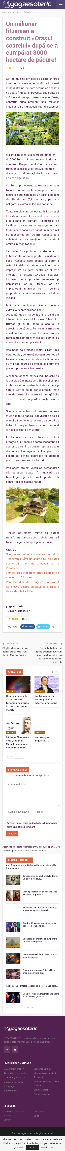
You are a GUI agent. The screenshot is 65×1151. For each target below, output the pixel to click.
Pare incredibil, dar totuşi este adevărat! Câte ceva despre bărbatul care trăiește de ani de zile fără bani (32, 586)
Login (36, 1116)
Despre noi (39, 1111)
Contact (7, 1120)
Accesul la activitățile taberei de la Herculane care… (32, 986)
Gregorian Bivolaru (43, 1069)
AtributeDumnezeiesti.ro (15, 1073)
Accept (32, 1147)
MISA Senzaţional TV (14, 1069)
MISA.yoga (9, 1086)
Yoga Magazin (11, 1090)
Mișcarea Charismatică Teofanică (45, 1075)
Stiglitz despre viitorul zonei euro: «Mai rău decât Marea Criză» (15, 652)
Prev (10, 756)
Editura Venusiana (42, 1094)
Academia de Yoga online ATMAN (46, 1083)
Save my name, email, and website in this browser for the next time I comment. (32, 825)
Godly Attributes (17, 1077)
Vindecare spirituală (13, 1082)
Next (19, 756)
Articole (11, 691)
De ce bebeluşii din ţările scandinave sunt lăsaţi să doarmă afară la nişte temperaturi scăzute (49, 655)
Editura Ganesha (42, 1090)
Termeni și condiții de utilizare (14, 1113)
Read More (47, 1147)
